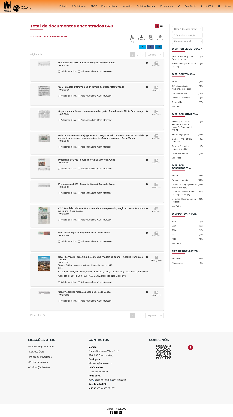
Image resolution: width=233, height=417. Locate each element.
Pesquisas (166, 6)
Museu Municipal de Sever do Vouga (187, 65)
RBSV (94, 6)
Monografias (187, 263)
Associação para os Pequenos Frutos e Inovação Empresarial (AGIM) (187, 125)
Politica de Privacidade (40, 357)
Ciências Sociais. (187, 93)
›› (161, 54)
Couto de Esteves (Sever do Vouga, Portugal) (187, 193)
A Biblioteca (79, 6)
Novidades (127, 6)
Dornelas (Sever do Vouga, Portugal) (187, 200)
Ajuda (228, 6)
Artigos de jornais (187, 180)
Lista (207, 6)
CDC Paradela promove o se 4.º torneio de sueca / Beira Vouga (91, 87)
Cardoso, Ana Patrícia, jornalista (187, 140)
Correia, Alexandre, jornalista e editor (187, 147)
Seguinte (152, 54)
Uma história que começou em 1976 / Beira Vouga (84, 232)
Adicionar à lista (68, 71)
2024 (187, 230)
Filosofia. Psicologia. (187, 97)
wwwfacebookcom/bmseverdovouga (107, 380)
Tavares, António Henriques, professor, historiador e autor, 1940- (85, 265)
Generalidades (187, 102)
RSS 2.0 (132, 39)
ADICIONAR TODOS (39, 36)
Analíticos (187, 258)
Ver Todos (176, 107)
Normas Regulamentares (41, 346)
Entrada (63, 6)
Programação (109, 6)
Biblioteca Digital (146, 6)
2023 (187, 234)
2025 (187, 225)
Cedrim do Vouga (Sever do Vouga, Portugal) (187, 185)
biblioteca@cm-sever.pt (100, 363)
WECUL (122, 409)
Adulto (187, 175)
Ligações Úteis (36, 351)
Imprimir (160, 37)
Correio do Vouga (187, 153)
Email (150, 37)
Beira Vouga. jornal (187, 134)
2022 (187, 239)
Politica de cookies (38, 362)
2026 (187, 221)
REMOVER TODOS (58, 36)
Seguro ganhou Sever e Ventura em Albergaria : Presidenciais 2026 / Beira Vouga (100, 111)
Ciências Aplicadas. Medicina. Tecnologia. (187, 87)
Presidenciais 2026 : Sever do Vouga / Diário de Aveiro (86, 62)
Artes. (187, 81)
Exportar (141, 37)
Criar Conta (190, 6)
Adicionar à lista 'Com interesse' (96, 71)
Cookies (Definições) (39, 367)
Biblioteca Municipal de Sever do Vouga (187, 57)
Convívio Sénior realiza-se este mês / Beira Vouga (84, 292)
